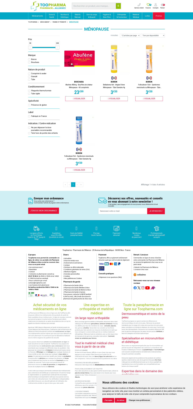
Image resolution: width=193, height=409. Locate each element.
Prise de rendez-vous (71, 261)
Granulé (34, 76)
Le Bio (147, 16)
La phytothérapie (147, 350)
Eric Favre (158, 360)
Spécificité (33, 101)
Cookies (66, 276)
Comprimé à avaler (38, 73)
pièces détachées (88, 387)
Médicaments (37, 16)
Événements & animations (72, 263)
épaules (113, 326)
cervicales (107, 326)
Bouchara (35, 62)
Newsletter (32, 269)
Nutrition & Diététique (65, 16)
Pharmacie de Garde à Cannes (74, 292)
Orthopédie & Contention (122, 16)
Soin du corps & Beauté (92, 16)
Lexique (66, 265)
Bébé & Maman (78, 16)
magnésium (62, 364)
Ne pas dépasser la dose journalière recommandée (41, 128)
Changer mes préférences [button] (139, 400)
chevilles (86, 328)
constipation (67, 356)
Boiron (34, 59)
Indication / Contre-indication (42, 123)
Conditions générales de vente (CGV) (76, 269)
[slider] (30, 47)
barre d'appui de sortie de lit (103, 356)
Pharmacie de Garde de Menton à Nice (77, 290)
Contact (31, 272)
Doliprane (49, 350)
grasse (30, 356)
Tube (33, 79)
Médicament (45, 22)
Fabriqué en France (39, 116)
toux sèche (62, 354)
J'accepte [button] (108, 400)
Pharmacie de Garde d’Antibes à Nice (76, 288)
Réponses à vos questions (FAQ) (110, 277)
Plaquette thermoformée (41, 91)
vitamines (51, 366)
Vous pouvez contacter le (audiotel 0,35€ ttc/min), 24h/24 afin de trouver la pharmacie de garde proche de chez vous (77, 296)
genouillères (95, 324)
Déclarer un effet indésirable (73, 267)
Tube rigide (35, 93)
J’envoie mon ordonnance (43, 210)
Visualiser (79, 98)
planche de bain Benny (82, 373)
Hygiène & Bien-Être (107, 16)
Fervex (67, 358)
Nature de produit (36, 69)
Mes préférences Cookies (72, 278)
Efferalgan (40, 352)
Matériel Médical (136, 16)
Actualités (67, 258)
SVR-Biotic (159, 331)
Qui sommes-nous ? (35, 267)
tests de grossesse (49, 364)
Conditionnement (36, 86)
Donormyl (59, 360)
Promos (159, 16)
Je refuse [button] (120, 400)
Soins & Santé (52, 16)
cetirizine (42, 358)
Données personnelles (71, 274)
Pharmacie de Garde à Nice (73, 285)
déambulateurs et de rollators (105, 365)
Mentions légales (69, 272)
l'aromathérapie (159, 350)
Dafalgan (50, 352)
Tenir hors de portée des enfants (44, 133)
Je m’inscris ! (156, 211)
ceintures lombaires (105, 324)
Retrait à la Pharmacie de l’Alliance (146, 267)
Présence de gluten (39, 105)
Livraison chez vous (141, 269)
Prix (30, 39)
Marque (32, 55)
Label (30, 112)
